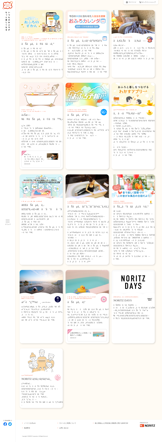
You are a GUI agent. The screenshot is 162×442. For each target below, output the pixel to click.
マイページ (131, 2)
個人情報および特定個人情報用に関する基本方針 (110, 423)
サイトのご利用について (67, 423)
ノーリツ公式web (29, 423)
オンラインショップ (147, 2)
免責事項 (26, 428)
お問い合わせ (63, 428)
